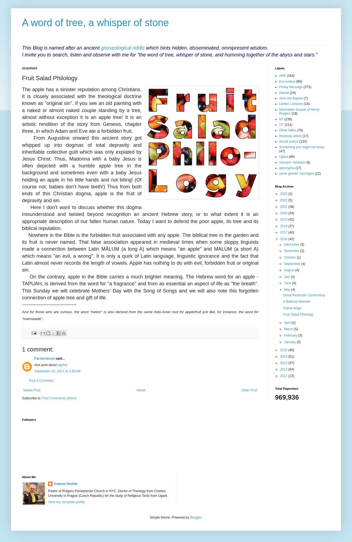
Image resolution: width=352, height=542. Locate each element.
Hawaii (284, 93)
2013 (284, 363)
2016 (284, 239)
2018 (284, 226)
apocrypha (287, 168)
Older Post (249, 390)
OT (281, 125)
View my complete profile (66, 502)
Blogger (195, 517)
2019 (284, 219)
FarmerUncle (44, 359)
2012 (284, 369)
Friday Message (290, 87)
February (291, 335)
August (289, 270)
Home (141, 390)
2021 (284, 207)
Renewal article (290, 136)
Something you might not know (301, 147)
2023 (284, 194)
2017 (284, 232)
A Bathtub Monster (296, 301)
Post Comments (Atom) (59, 398)
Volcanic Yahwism (292, 162)
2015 (284, 350)
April (288, 323)
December (292, 244)
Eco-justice (287, 81)
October (290, 257)
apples (62, 365)
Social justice (288, 141)
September (292, 264)
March (289, 329)
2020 (284, 213)
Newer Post (31, 390)
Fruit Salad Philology (298, 314)
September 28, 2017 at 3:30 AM (57, 371)
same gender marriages (296, 173)
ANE (282, 76)
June (288, 283)
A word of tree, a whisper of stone (95, 22)
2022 (284, 200)
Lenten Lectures (291, 104)
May (287, 290)
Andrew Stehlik (66, 484)
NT (281, 119)
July (287, 277)
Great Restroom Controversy (304, 295)
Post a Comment (41, 381)
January (290, 342)
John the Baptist (291, 98)
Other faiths (287, 130)
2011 (284, 376)
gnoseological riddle (123, 48)
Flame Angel (292, 308)
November (292, 251)
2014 (284, 357)
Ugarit (283, 157)
